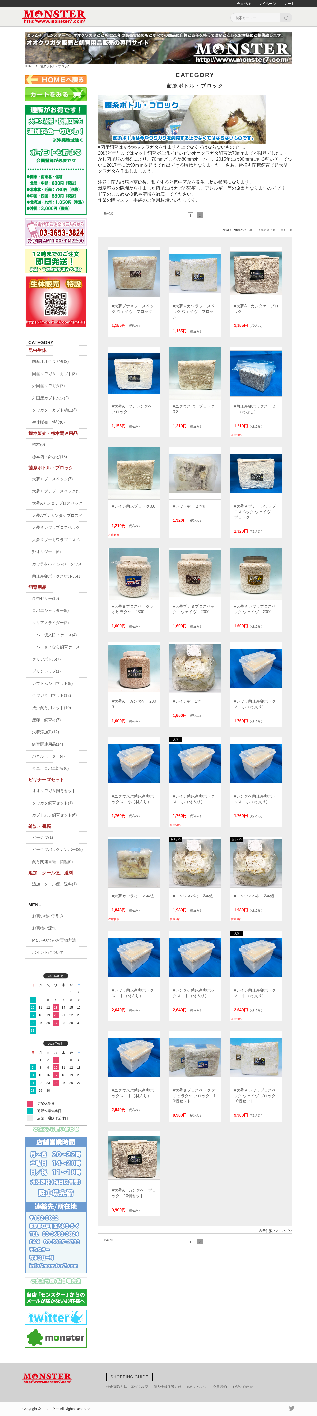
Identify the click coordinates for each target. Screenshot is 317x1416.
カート (289, 4)
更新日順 (286, 230)
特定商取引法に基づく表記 (127, 1387)
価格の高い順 (266, 230)
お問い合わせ (242, 1387)
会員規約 (220, 1387)
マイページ (267, 4)
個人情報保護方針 (167, 1387)
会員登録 (244, 4)
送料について (197, 1387)
